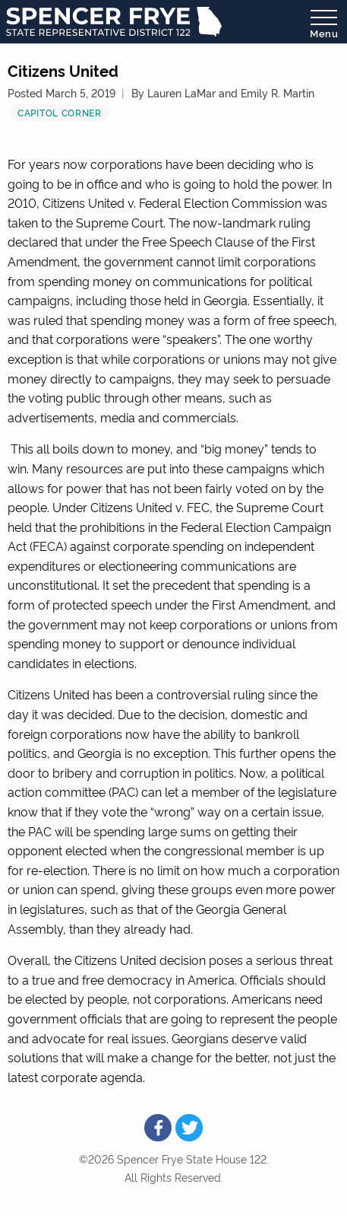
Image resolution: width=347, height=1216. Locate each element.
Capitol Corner (59, 112)
